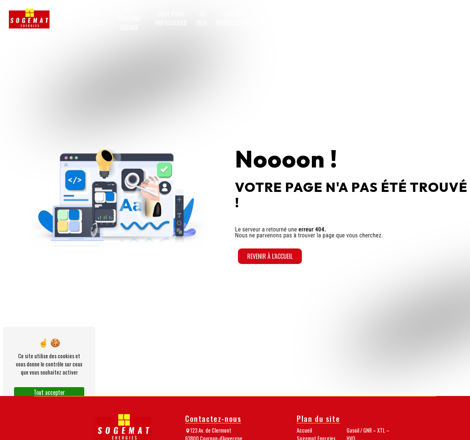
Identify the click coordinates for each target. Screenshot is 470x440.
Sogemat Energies (92, 18)
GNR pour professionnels (235, 18)
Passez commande (444, 18)
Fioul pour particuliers (171, 18)
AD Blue (202, 18)
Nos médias (376, 18)
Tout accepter (49, 392)
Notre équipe (350, 18)
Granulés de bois (320, 18)
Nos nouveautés (407, 18)
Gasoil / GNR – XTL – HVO (281, 18)
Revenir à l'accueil (270, 256)
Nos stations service (129, 18)
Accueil (63, 18)
